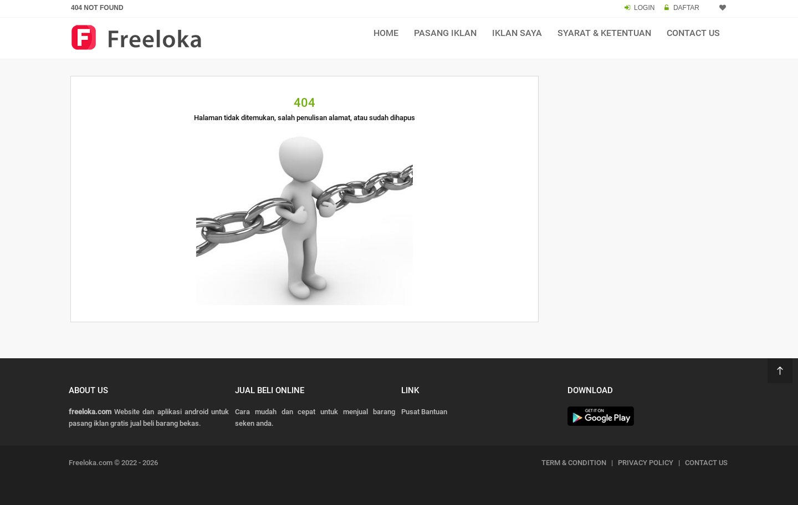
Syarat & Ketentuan (604, 33)
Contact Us (693, 33)
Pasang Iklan (445, 33)
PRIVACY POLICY (645, 462)
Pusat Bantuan (424, 412)
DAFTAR (686, 8)
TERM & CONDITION (573, 462)
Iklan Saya (517, 33)
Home (386, 33)
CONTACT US (706, 462)
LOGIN (644, 8)
